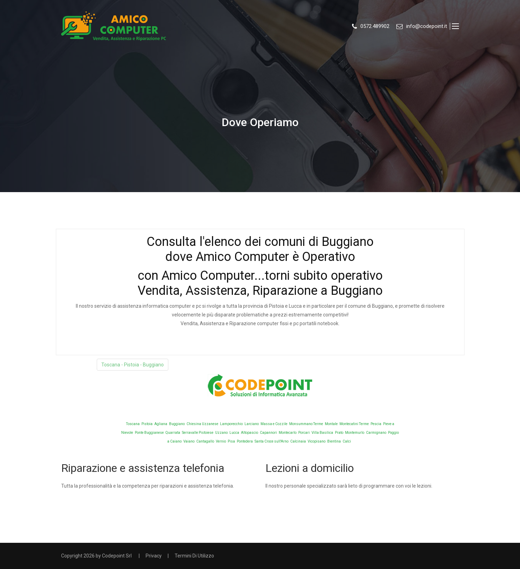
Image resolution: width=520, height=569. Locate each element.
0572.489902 (374, 26)
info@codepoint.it (426, 26)
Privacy (154, 556)
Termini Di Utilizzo (194, 556)
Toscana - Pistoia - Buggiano (132, 364)
